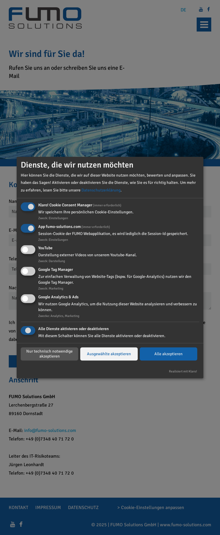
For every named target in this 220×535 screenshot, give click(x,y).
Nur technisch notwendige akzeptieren (49, 354)
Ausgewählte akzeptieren (109, 353)
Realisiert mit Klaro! (183, 371)
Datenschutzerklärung (101, 190)
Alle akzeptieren (168, 353)
